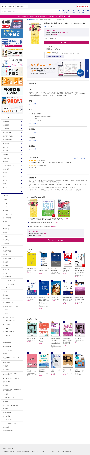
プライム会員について (8, 451)
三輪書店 (5, 262)
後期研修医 (6, 125)
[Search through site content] (29, 11)
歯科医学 (5, 180)
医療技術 (5, 161)
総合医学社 (6, 240)
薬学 (4, 176)
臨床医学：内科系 (8, 132)
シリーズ (5, 191)
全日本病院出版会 (8, 276)
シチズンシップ (7, 419)
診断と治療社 (6, 298)
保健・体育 (6, 169)
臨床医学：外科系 (8, 136)
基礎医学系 (6, 128)
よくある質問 (35, 451)
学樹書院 (5, 366)
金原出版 (5, 210)
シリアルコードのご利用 (64, 451)
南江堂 (5, 353)
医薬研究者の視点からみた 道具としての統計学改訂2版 (46, 219)
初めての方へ (44, 451)
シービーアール (7, 273)
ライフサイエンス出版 (9, 320)
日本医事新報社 (7, 218)
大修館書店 (6, 427)
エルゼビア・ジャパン (9, 317)
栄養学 (5, 172)
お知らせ (53, 451)
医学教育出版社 (7, 346)
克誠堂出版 (6, 243)
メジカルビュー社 (8, 214)
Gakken (5, 247)
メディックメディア (8, 397)
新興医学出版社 (7, 251)
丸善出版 (5, 265)
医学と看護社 (6, 362)
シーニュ (5, 328)
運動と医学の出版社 (8, 430)
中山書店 (5, 236)
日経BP (5, 254)
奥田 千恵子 (47, 26)
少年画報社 (6, 309)
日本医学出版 (6, 416)
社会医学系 (6, 143)
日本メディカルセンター (9, 258)
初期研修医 (6, 121)
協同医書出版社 (7, 412)
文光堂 (5, 199)
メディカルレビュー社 (9, 280)
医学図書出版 (6, 324)
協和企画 (5, 295)
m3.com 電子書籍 (31, 19)
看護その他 (6, 158)
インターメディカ (8, 287)
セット (5, 187)
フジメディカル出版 (8, 284)
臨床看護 (5, 150)
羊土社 (5, 207)
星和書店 (5, 401)
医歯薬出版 (6, 229)
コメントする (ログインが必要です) (77, 158)
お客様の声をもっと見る (53, 56)
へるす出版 (6, 269)
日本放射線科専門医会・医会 (10, 405)
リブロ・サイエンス (8, 335)
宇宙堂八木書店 (7, 342)
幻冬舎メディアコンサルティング (12, 378)
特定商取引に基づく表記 (23, 451)
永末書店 (5, 385)
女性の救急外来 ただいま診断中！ (40, 226)
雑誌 (4, 183)
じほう (5, 291)
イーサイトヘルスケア (9, 350)
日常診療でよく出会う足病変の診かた (41, 222)
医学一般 (5, 147)
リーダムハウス (7, 313)
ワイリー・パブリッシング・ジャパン (12, 358)
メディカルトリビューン (9, 423)
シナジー (5, 339)
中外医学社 (6, 203)
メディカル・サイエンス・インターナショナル (12, 374)
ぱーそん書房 (6, 382)
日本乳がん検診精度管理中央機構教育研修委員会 (12, 390)
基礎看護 (5, 154)
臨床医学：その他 (8, 139)
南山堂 (5, 221)
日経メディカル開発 (8, 331)
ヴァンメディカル (8, 302)
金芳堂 (5, 232)
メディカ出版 (6, 225)
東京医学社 (6, 369)
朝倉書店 (5, 394)
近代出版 (5, 408)
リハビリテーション (8, 165)
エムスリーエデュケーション (10, 306)
